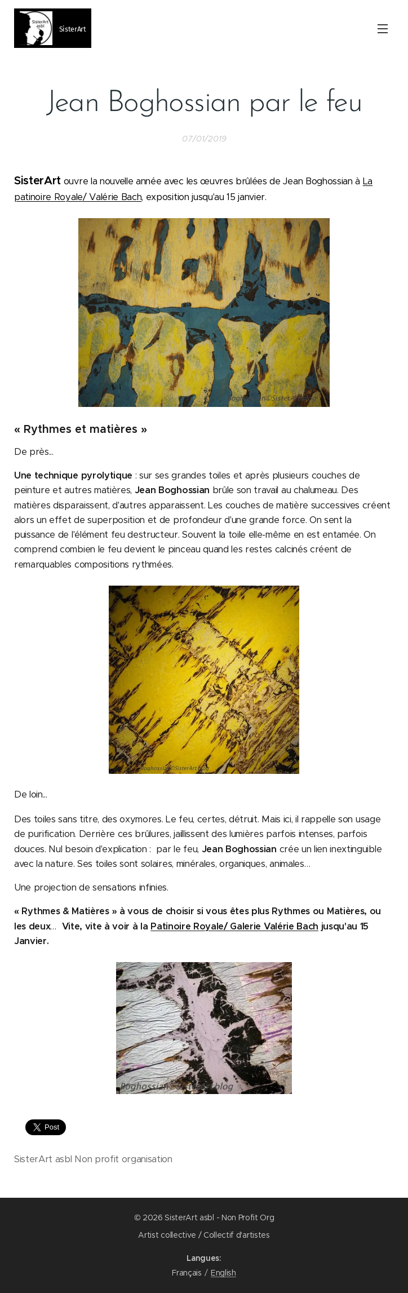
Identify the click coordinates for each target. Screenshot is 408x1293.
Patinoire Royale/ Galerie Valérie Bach (234, 926)
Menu (383, 28)
